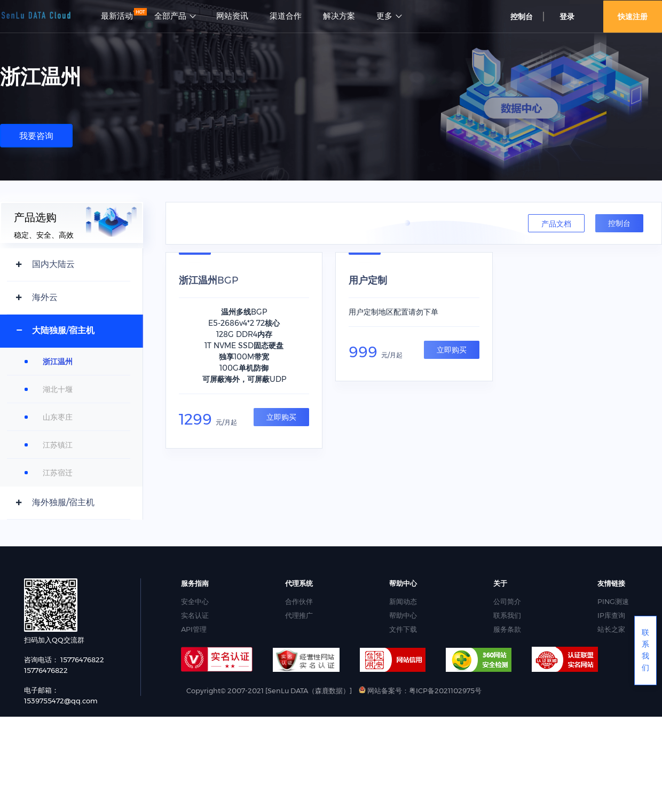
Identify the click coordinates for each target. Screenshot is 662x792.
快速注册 (633, 16)
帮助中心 (403, 615)
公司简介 (507, 601)
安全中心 (195, 601)
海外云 (45, 297)
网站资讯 (232, 16)
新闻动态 (403, 601)
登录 (566, 16)
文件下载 (403, 629)
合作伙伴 (299, 601)
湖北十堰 (58, 389)
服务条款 (507, 629)
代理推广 (299, 615)
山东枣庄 (58, 417)
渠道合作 (286, 16)
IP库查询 (611, 615)
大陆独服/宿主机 (63, 330)
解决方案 (339, 16)
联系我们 (507, 615)
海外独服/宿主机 (63, 502)
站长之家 (611, 629)
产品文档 (556, 224)
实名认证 (195, 615)
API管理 (194, 629)
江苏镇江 (58, 445)
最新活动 (117, 16)
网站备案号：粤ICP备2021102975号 (420, 690)
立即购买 (281, 417)
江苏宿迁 (58, 472)
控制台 (521, 16)
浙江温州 (58, 361)
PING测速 (613, 601)
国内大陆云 (53, 264)
